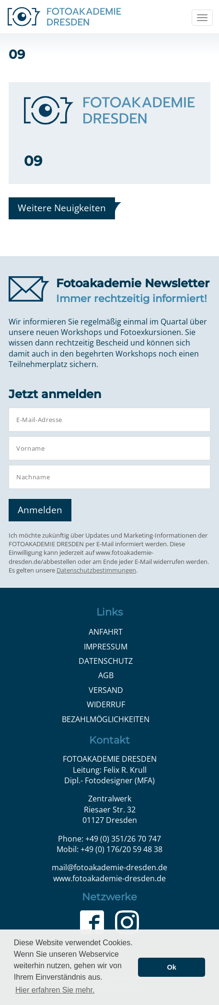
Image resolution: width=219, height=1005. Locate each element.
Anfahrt (106, 632)
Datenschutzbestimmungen (96, 570)
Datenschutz (106, 661)
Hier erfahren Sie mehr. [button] (54, 990)
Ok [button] (171, 967)
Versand (106, 690)
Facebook (92, 922)
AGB (106, 675)
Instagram (127, 922)
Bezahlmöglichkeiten (106, 719)
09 (33, 160)
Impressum (105, 646)
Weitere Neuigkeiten (62, 207)
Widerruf (106, 704)
